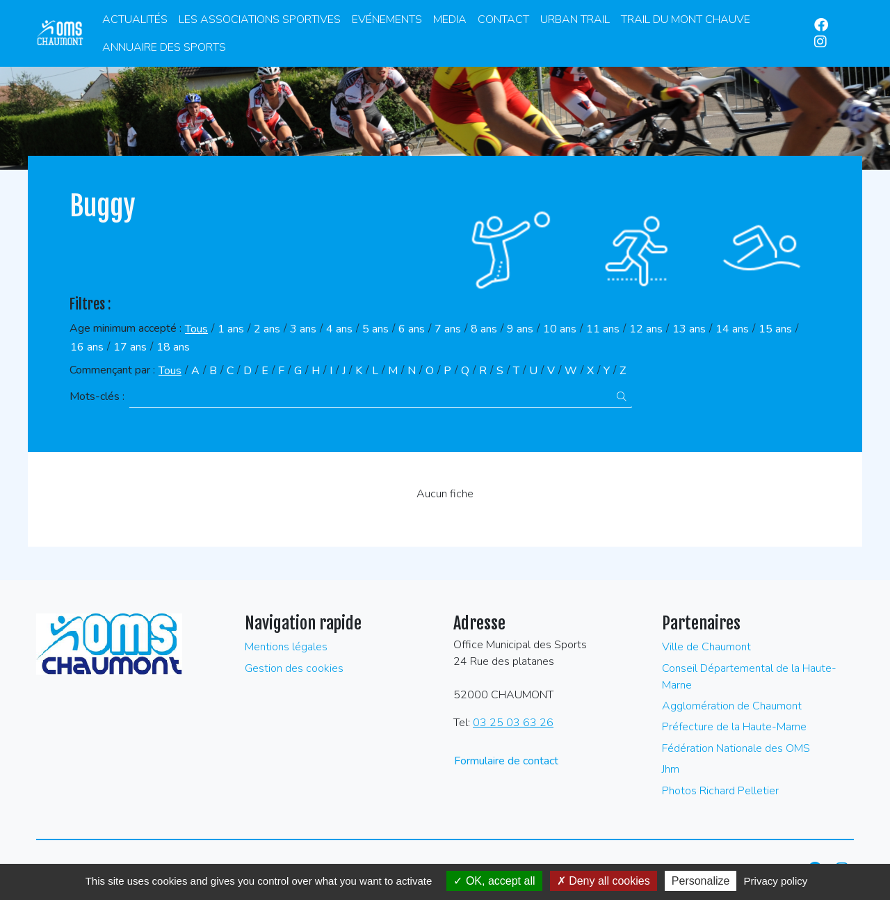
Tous (196, 329)
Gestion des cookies (294, 668)
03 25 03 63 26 (513, 722)
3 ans (303, 329)
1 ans (231, 329)
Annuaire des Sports (164, 47)
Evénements (387, 19)
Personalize (701, 881)
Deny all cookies (603, 881)
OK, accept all (494, 881)
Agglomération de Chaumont (732, 706)
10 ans (559, 329)
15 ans (775, 329)
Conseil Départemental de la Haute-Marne (749, 677)
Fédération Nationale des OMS (736, 748)
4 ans (339, 329)
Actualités (135, 19)
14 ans (732, 329)
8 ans (484, 329)
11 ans (603, 329)
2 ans (267, 329)
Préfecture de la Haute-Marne (734, 726)
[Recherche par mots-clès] (370, 396)
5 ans (375, 329)
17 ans (130, 347)
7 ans (448, 329)
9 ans (520, 329)
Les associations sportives (260, 19)
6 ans (411, 329)
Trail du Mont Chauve (685, 19)
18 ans (173, 347)
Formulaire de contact (506, 761)
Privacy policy (776, 881)
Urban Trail (575, 19)
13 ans (689, 329)
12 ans (646, 329)
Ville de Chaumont (706, 646)
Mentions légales (286, 646)
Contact (503, 19)
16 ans (87, 347)
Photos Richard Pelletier (720, 790)
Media (450, 19)
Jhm (670, 769)
